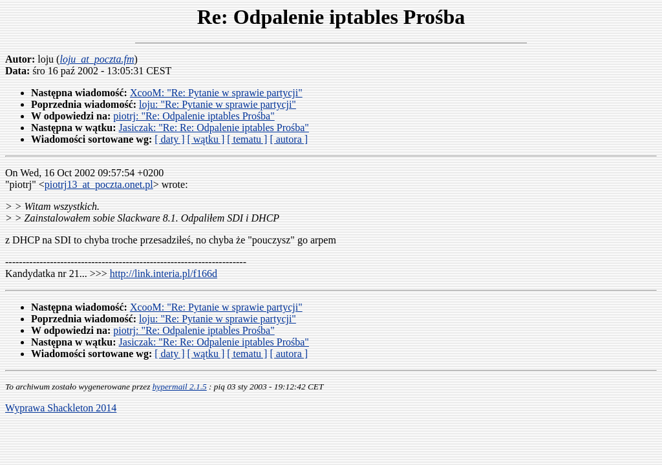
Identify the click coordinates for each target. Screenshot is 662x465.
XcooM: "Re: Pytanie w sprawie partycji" (216, 92)
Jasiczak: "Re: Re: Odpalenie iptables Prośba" (214, 127)
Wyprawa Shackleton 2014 (60, 407)
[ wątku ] (205, 139)
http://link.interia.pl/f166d (163, 273)
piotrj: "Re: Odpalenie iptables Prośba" (193, 115)
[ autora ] (289, 139)
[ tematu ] (247, 139)
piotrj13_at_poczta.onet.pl (99, 184)
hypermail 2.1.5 (180, 386)
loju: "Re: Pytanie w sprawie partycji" (217, 104)
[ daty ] (169, 139)
